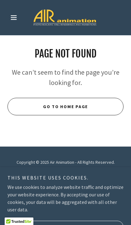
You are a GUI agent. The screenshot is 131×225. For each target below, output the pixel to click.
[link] (65, 17)
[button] (16, 17)
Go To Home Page (65, 106)
